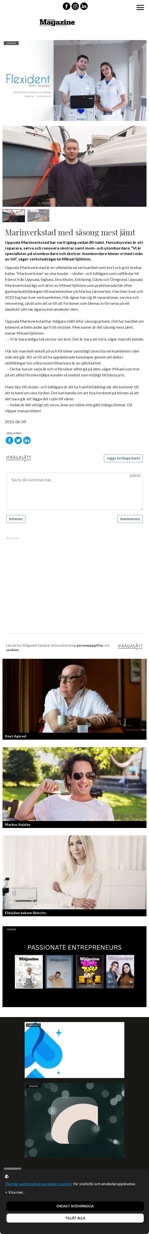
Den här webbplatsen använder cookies (38, 1183)
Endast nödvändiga (75, 1206)
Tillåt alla (75, 1218)
